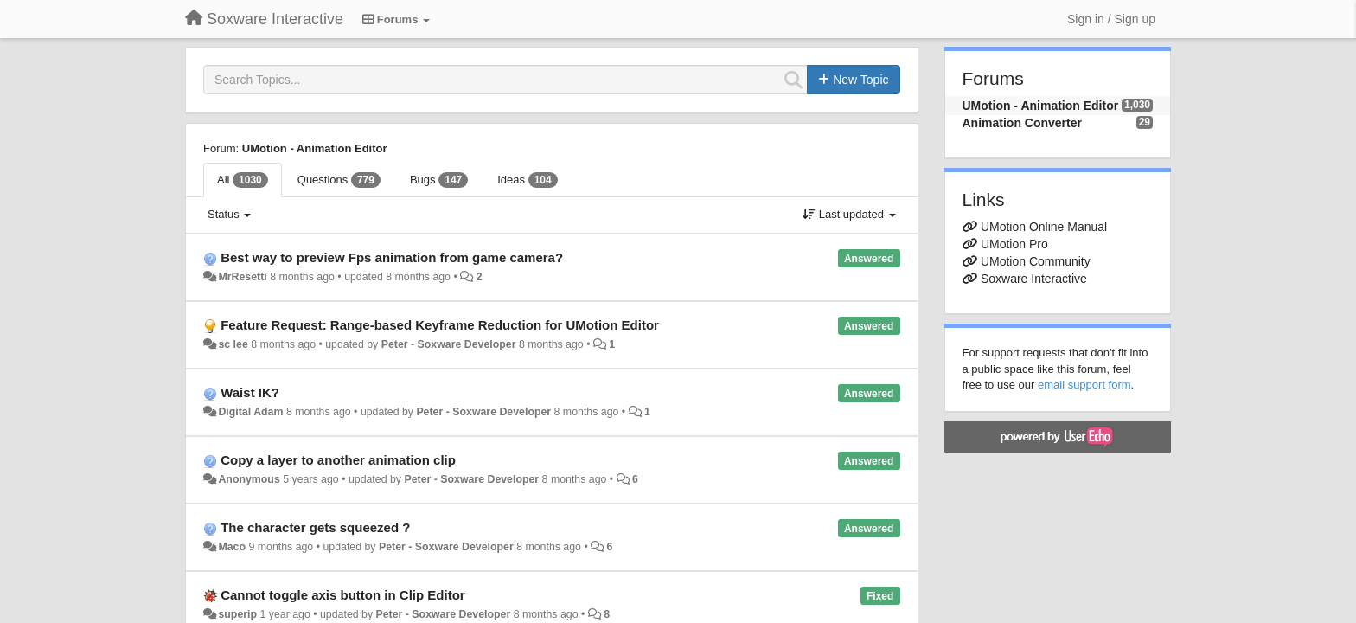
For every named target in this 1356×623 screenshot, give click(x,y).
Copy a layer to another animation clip (338, 460)
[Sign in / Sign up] (1111, 19)
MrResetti (242, 277)
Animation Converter (1022, 123)
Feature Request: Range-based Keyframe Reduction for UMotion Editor (440, 325)
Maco (232, 547)
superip (237, 614)
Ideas (527, 180)
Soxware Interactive (1034, 279)
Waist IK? (250, 392)
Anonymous (248, 479)
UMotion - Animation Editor (314, 148)
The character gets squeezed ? (315, 527)
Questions (339, 180)
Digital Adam (250, 412)
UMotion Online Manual (1044, 227)
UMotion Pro (1014, 244)
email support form (1084, 384)
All (242, 180)
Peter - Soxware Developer (448, 344)
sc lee (232, 344)
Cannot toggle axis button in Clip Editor (342, 595)
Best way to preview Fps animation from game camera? (392, 257)
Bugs (439, 180)
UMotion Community (1036, 261)
